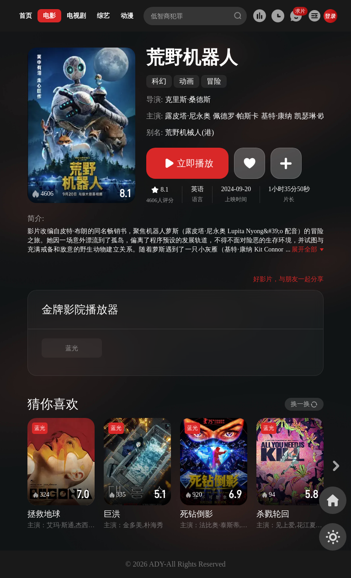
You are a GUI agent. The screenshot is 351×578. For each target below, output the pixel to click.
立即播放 (187, 163)
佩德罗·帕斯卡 (236, 116)
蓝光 (71, 348)
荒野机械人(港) (189, 132)
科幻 (159, 81)
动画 (186, 81)
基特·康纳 (276, 116)
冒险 (214, 81)
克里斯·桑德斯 (188, 99)
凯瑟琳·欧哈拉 (317, 116)
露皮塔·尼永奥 (188, 116)
